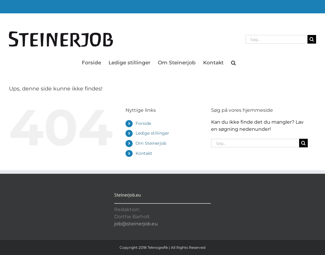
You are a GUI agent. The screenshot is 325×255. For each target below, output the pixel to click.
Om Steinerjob (151, 143)
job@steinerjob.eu (136, 224)
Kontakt (144, 153)
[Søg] (311, 39)
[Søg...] (276, 39)
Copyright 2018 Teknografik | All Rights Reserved (162, 247)
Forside (143, 123)
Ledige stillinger (152, 133)
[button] (233, 62)
